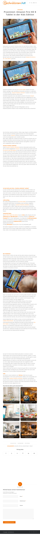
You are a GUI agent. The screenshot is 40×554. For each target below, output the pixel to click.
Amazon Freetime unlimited (18, 92)
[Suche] (21, 3)
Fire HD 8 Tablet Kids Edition (11, 215)
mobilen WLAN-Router (8, 320)
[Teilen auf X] (11, 453)
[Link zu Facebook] (30, 3)
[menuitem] (21, 3)
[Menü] (24, 2)
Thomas (28, 443)
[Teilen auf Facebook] (6, 453)
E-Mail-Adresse (23, 500)
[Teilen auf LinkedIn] (28, 453)
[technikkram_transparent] (16, 3)
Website (21, 505)
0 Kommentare (20, 443)
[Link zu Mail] (34, 3)
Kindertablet (26, 446)
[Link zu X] (32, 3)
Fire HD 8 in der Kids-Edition (9, 150)
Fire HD (20, 446)
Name (21, 496)
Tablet (31, 446)
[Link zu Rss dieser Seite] (36, 3)
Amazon (32, 96)
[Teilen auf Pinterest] (23, 453)
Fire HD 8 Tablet (22, 89)
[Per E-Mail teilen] (34, 453)
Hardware (20, 9)
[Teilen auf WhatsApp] (17, 453)
